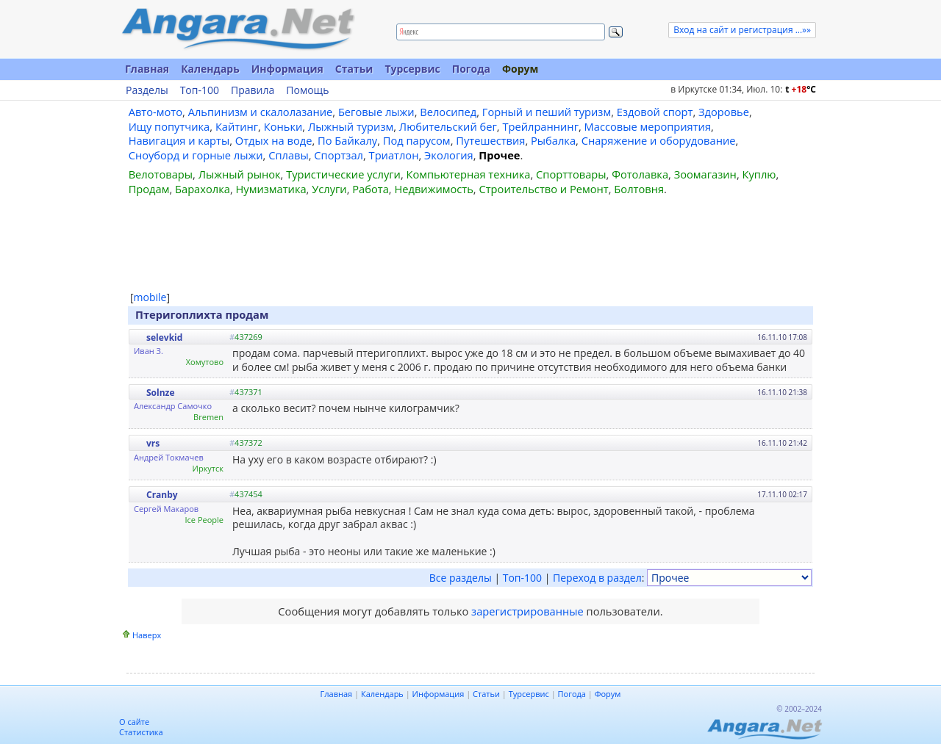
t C (800, 89)
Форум (520, 69)
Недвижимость (433, 188)
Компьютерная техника (469, 174)
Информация (287, 69)
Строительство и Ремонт (543, 188)
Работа (370, 188)
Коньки (283, 126)
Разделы (147, 90)
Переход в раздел (597, 578)
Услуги (329, 188)
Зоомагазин (705, 174)
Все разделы (460, 578)
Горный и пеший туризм (546, 111)
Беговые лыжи (376, 111)
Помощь (307, 90)
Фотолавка (640, 174)
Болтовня (639, 188)
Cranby (162, 494)
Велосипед (448, 111)
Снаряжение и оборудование (659, 140)
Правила (252, 90)
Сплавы (288, 155)
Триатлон (394, 155)
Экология (448, 155)
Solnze (160, 392)
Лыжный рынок (239, 174)
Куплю (759, 174)
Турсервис (412, 69)
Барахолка (202, 188)
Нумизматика (270, 188)
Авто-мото (155, 111)
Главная (147, 69)
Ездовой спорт (655, 111)
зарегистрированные (527, 611)
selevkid (164, 337)
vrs (153, 443)
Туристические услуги (343, 174)
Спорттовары (571, 174)
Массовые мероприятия (647, 126)
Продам (149, 188)
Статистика (141, 731)
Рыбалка (553, 140)
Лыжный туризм (350, 126)
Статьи (354, 69)
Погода (471, 69)
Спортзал (338, 155)
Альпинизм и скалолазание (260, 111)
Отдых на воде (273, 140)
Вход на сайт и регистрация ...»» (742, 30)
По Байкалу (347, 140)
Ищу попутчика (169, 126)
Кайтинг (236, 126)
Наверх (146, 634)
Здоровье (723, 111)
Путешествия (490, 140)
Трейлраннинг (540, 126)
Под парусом (417, 140)
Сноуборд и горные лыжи (196, 155)
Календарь (210, 69)
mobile (150, 297)
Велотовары (161, 174)
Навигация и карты (179, 140)
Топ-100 (199, 90)
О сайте (134, 721)
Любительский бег (448, 126)
